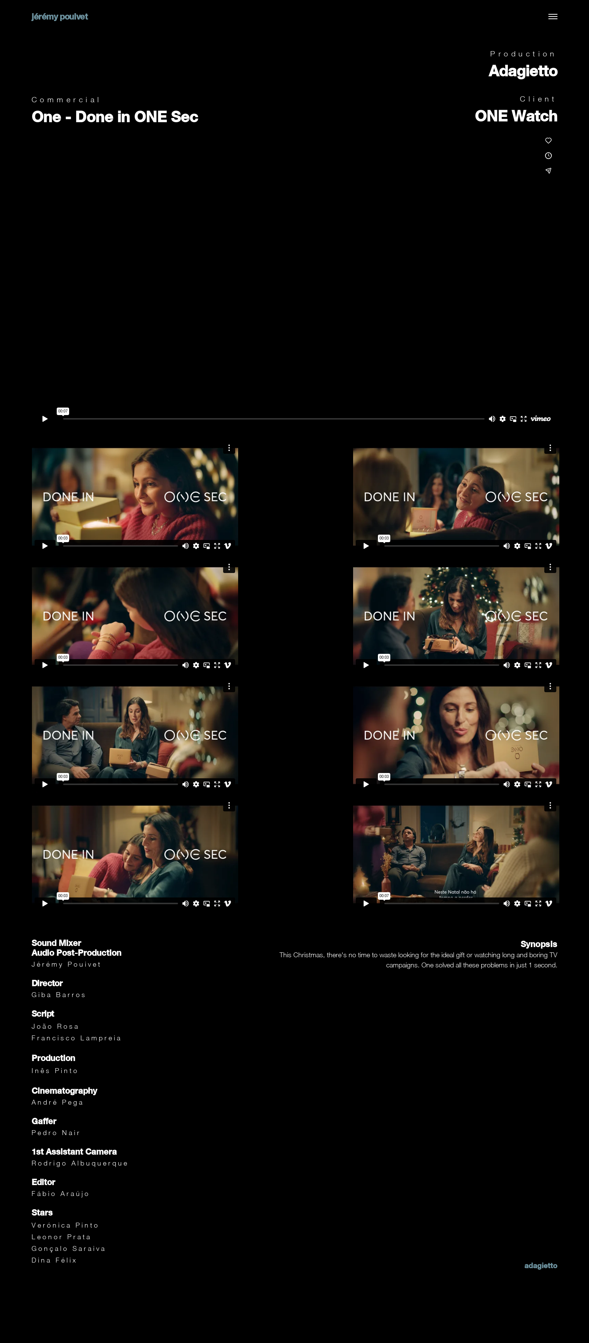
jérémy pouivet (60, 16)
